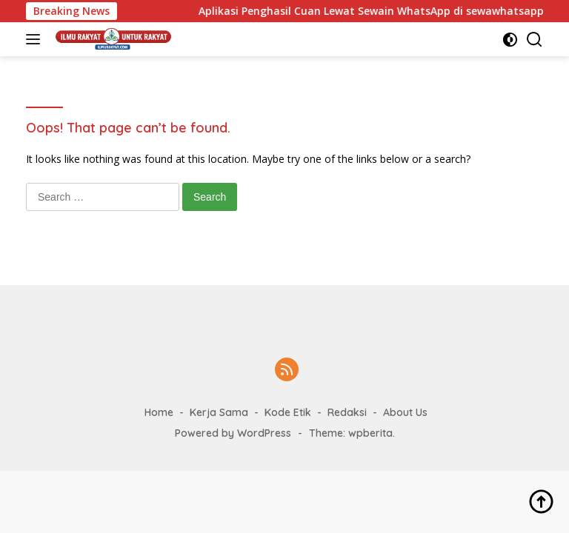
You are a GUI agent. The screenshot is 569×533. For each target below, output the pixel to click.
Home (158, 412)
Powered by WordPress (233, 433)
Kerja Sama (219, 412)
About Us (405, 412)
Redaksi (347, 412)
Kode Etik (287, 412)
